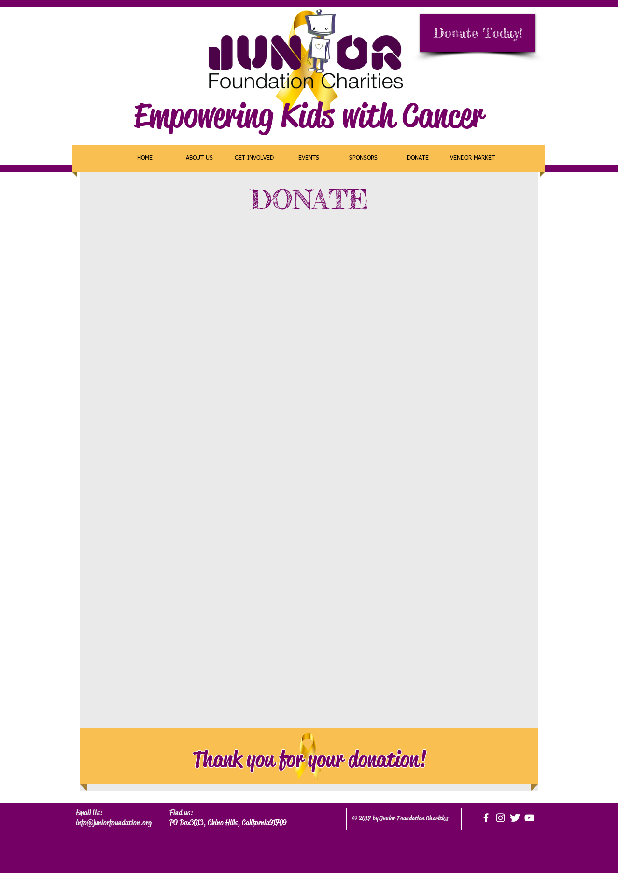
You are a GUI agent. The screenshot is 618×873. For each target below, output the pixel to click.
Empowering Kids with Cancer (308, 115)
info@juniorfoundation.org (114, 823)
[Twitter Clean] (515, 818)
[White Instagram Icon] (500, 818)
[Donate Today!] (477, 33)
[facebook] (486, 818)
